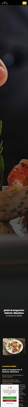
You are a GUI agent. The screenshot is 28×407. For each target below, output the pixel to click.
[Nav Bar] (24, 3)
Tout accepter (10, 397)
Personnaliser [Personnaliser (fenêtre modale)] (9, 403)
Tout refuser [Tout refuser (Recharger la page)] (9, 400)
